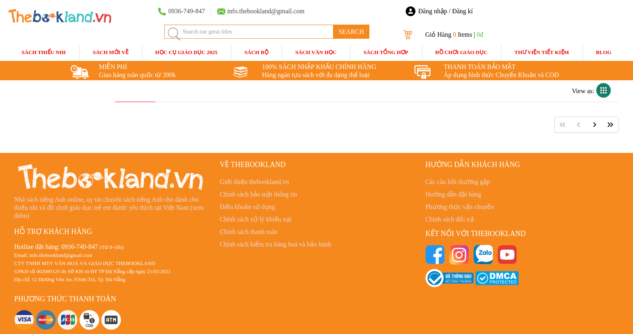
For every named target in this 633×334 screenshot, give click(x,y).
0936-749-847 (79, 246)
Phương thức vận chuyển (459, 206)
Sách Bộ (256, 52)
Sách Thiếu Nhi (43, 52)
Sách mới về (110, 52)
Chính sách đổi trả (449, 219)
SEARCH (351, 31)
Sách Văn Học (315, 52)
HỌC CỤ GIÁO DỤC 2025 (186, 52)
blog (604, 52)
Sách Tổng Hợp (385, 52)
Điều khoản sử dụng (247, 206)
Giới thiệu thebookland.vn (254, 181)
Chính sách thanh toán (248, 231)
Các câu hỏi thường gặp (457, 181)
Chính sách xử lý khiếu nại (255, 219)
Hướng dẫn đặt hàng (453, 194)
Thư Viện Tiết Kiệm (541, 52)
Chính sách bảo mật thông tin (258, 194)
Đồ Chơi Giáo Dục (461, 52)
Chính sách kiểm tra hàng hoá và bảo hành (275, 244)
